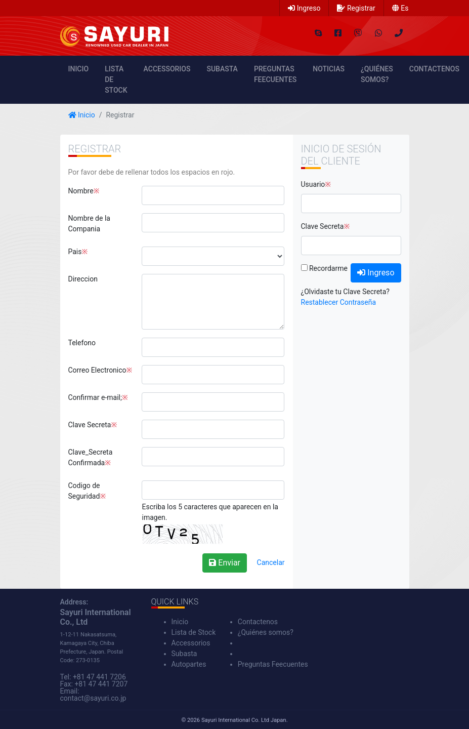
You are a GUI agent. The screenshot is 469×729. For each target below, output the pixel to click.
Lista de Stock (116, 79)
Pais (75, 252)
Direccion (83, 279)
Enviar (224, 563)
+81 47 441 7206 (99, 677)
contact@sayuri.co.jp (93, 698)
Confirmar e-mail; (95, 397)
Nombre (81, 191)
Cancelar (271, 562)
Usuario (313, 184)
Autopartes (189, 664)
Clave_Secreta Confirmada (90, 457)
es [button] (400, 8)
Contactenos (434, 69)
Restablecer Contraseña (338, 302)
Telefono (82, 343)
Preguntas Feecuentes (275, 74)
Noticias (329, 69)
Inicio (78, 69)
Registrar (356, 8)
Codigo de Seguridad (84, 490)
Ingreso (304, 8)
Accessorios (167, 69)
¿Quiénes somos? (377, 74)
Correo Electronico (97, 370)
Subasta (221, 69)
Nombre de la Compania (89, 223)
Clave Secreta (89, 425)
